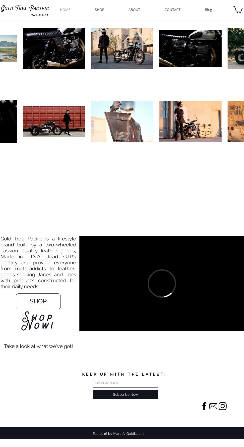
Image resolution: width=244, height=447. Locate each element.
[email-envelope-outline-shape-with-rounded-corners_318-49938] (213, 406)
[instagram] (223, 406)
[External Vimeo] (161, 283)
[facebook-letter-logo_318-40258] (204, 406)
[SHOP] (38, 301)
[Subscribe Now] (125, 394)
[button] (238, 9)
